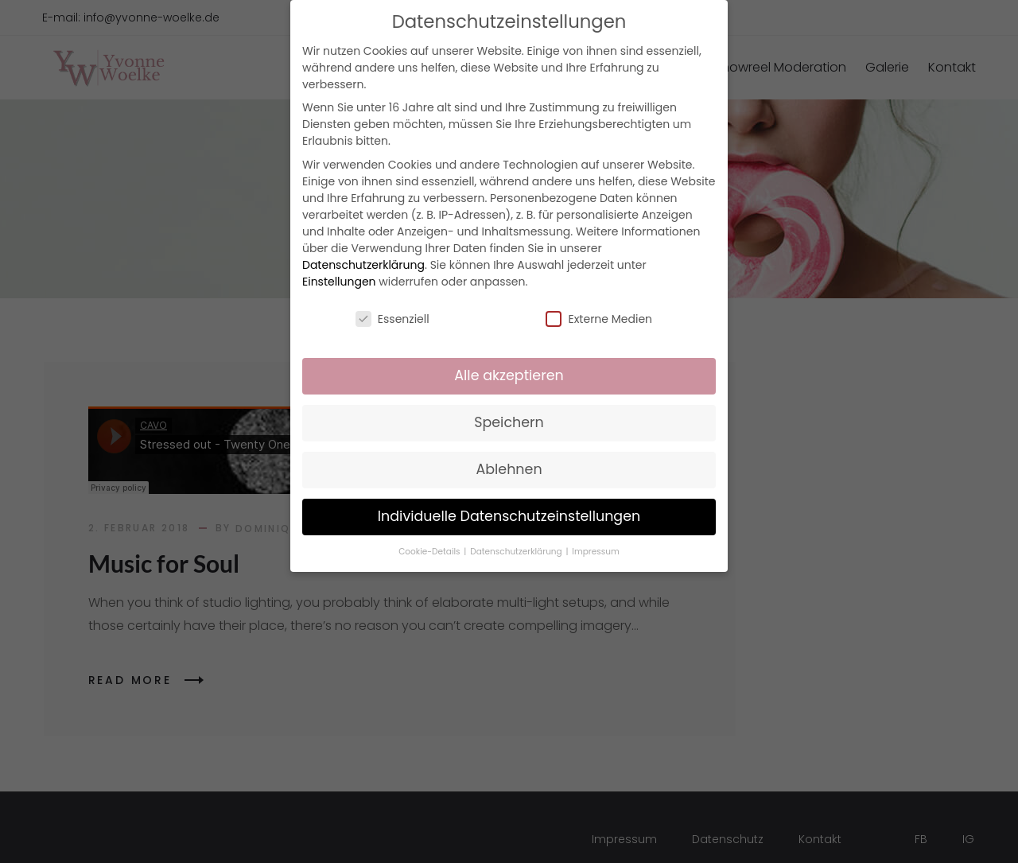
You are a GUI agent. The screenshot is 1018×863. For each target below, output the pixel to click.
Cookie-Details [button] (430, 552)
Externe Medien (599, 319)
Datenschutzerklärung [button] (517, 552)
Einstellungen (339, 282)
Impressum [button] (595, 552)
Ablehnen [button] (509, 469)
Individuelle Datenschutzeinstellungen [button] (509, 516)
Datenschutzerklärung (363, 265)
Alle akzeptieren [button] (509, 375)
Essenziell (392, 319)
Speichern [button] (509, 422)
